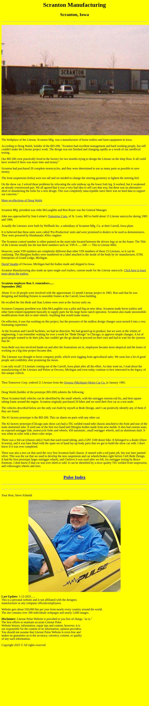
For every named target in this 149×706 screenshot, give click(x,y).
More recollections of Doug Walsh (21, 200)
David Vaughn (9, 264)
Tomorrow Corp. (58, 216)
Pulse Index (74, 477)
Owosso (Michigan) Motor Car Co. (85, 382)
